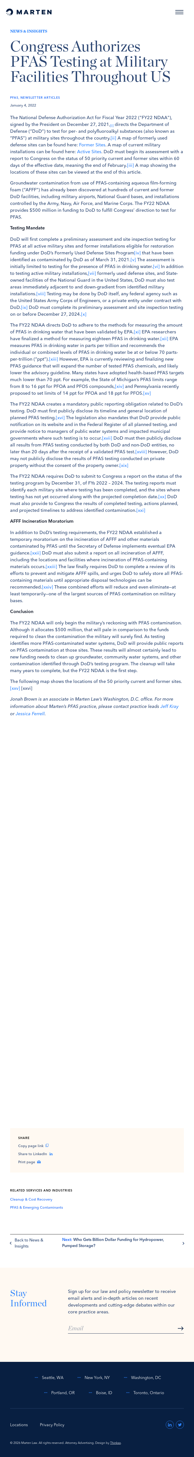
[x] (83, 314)
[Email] (126, 1328)
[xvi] (60, 417)
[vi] (156, 266)
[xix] (123, 465)
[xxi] (140, 510)
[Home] (29, 12)
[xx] (162, 496)
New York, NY (93, 1377)
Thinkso (115, 1443)
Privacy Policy (52, 1424)
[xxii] (36, 553)
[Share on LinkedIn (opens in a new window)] (97, 1153)
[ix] (24, 307)
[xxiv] (47, 587)
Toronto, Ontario (144, 1392)
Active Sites (89, 151)
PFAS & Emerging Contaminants (36, 1207)
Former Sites (92, 145)
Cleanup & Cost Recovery (31, 1199)
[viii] (40, 294)
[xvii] (107, 438)
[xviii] (141, 452)
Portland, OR (58, 1392)
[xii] (164, 338)
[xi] (137, 332)
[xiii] (53, 359)
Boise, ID (99, 1392)
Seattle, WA (48, 1377)
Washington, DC (141, 1377)
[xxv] (15, 688)
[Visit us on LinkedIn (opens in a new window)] (170, 1425)
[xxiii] (51, 566)
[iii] (130, 165)
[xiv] (119, 386)
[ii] (113, 138)
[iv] (137, 253)
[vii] (92, 273)
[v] (133, 259)
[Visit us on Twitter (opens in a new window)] (180, 1425)
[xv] (147, 393)
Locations (19, 1424)
